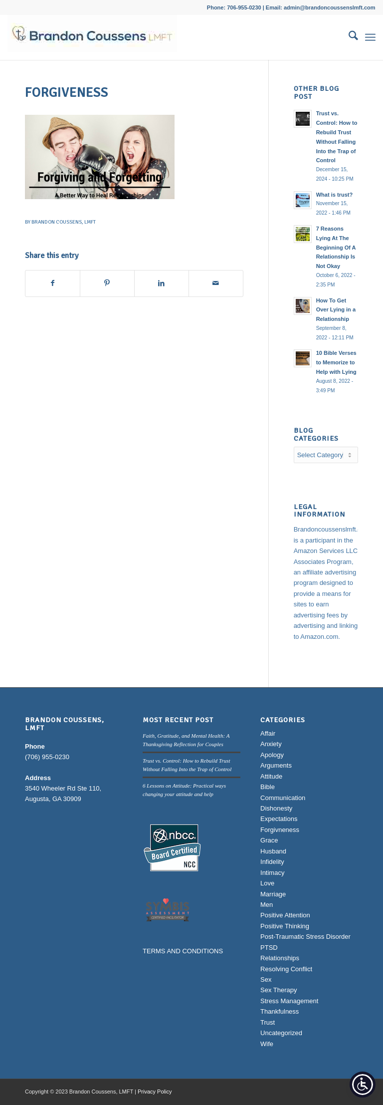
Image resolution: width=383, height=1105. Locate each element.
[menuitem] (348, 37)
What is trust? (334, 195)
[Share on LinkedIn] (162, 283)
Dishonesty (276, 808)
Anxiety (271, 744)
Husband (273, 851)
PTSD (269, 947)
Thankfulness (279, 1011)
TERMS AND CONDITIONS (183, 951)
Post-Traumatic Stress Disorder (305, 936)
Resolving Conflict (286, 969)
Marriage (273, 894)
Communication (282, 798)
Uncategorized (281, 1033)
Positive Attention (285, 915)
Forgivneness (279, 829)
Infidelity (272, 861)
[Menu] (370, 37)
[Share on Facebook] (52, 283)
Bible (267, 787)
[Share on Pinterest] (107, 283)
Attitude (271, 776)
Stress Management (289, 1001)
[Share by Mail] (216, 283)
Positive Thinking (284, 926)
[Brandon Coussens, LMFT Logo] (92, 37)
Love (267, 883)
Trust (267, 1022)
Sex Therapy (278, 990)
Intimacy (272, 872)
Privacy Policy (155, 1092)
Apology (272, 755)
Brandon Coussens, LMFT (63, 222)
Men (266, 904)
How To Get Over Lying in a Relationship (336, 309)
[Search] (348, 37)
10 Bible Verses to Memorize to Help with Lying (336, 362)
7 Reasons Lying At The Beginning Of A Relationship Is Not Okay (336, 247)
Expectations (278, 819)
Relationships (279, 958)
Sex (265, 979)
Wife (266, 1044)
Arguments (276, 765)
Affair (267, 733)
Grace (269, 840)
